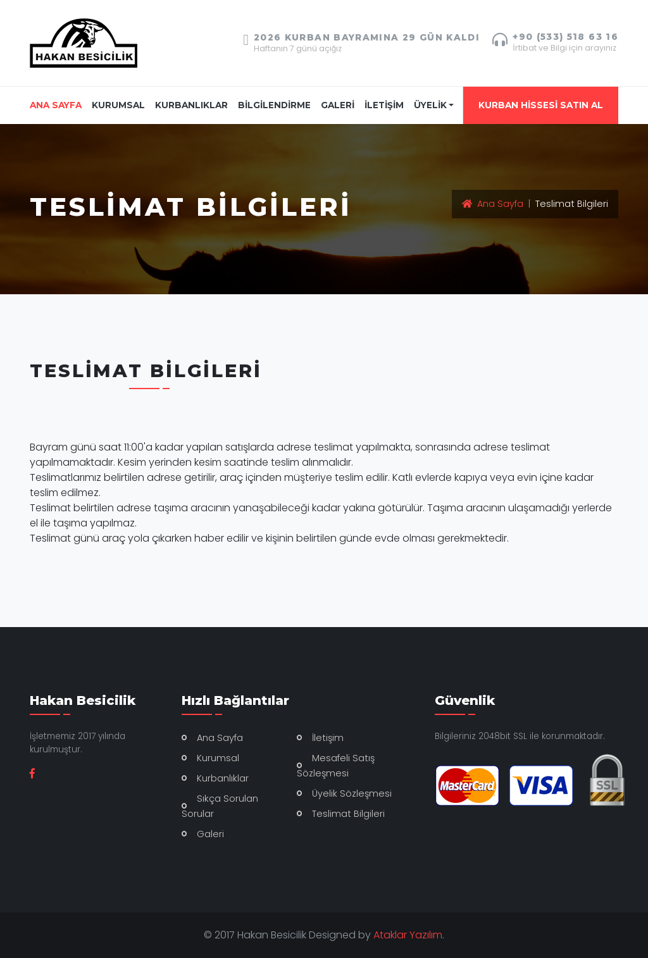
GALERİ (337, 105)
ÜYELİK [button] (430, 105)
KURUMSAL (118, 105)
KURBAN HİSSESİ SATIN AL (540, 105)
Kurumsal (218, 758)
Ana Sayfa (492, 203)
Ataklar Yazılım (407, 935)
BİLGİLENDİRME (274, 105)
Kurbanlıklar (223, 778)
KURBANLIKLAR (191, 105)
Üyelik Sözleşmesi (352, 793)
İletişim (328, 737)
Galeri (210, 834)
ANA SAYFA (58, 104)
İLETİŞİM (384, 105)
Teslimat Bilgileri (348, 813)
